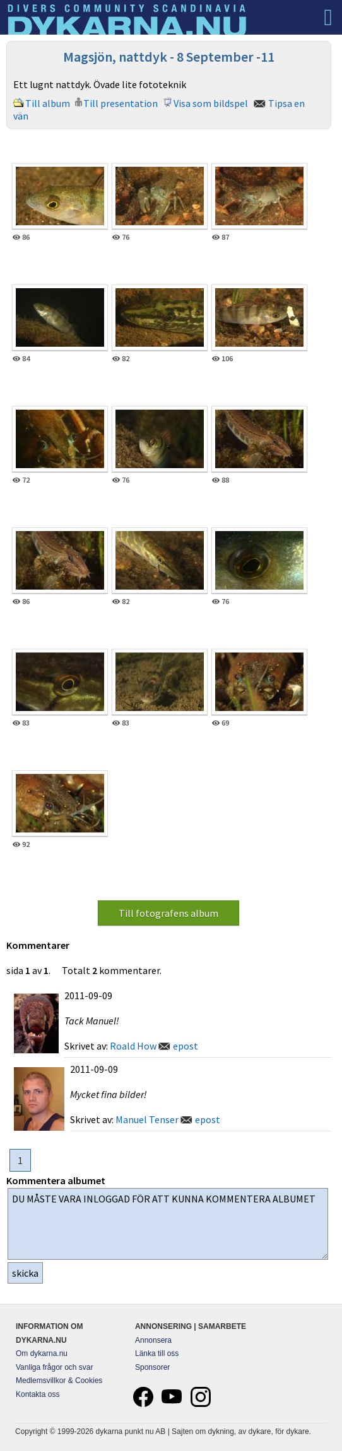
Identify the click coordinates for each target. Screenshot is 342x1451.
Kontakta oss (37, 1394)
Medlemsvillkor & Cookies (59, 1380)
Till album (47, 103)
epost (185, 1045)
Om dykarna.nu (42, 1353)
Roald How (133, 1045)
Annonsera (153, 1340)
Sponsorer (152, 1367)
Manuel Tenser (147, 1119)
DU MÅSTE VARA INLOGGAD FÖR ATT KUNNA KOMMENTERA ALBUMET (168, 1224)
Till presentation (120, 103)
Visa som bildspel (211, 103)
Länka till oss (157, 1353)
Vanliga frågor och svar (54, 1367)
